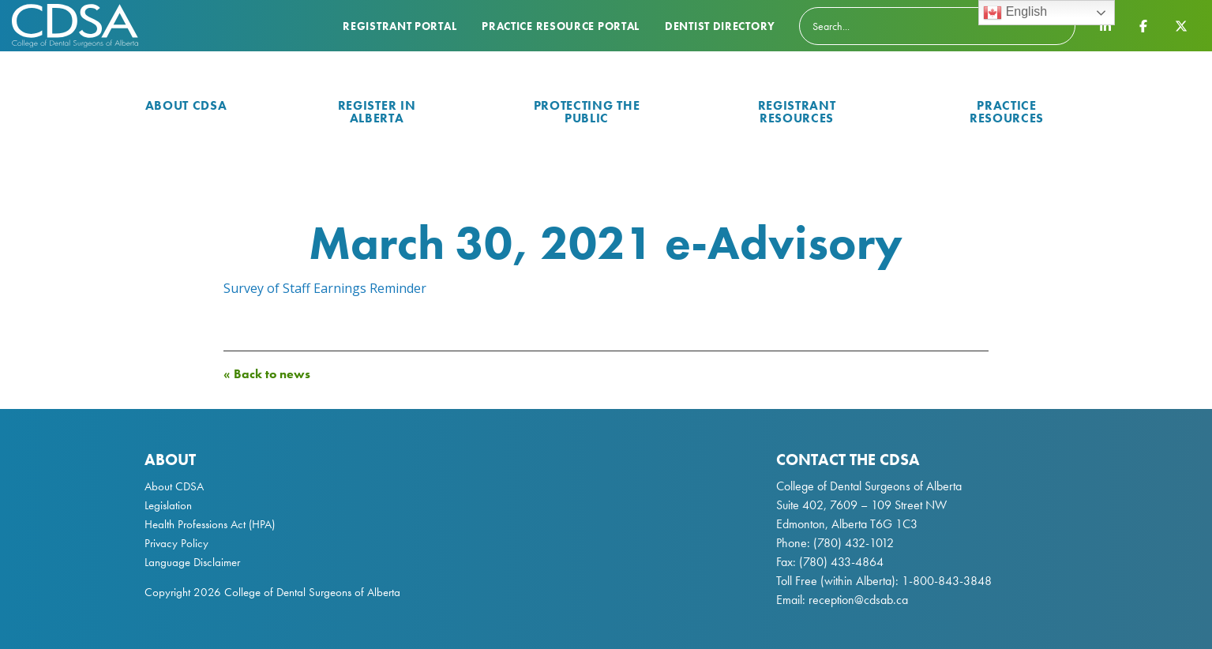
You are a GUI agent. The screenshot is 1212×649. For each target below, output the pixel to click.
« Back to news (266, 374)
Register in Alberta (377, 111)
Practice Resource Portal (561, 26)
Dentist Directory (720, 26)
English (1015, 12)
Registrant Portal (399, 26)
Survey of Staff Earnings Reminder (324, 288)
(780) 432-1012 (853, 543)
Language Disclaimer (192, 562)
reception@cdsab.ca (858, 599)
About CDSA (186, 105)
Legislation (168, 505)
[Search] (937, 26)
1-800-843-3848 (945, 580)
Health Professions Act (195, 524)
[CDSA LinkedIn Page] (1105, 25)
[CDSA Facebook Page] (1143, 25)
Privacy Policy (176, 543)
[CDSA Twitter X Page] (1181, 25)
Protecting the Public (587, 111)
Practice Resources (1007, 111)
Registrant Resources (797, 111)
